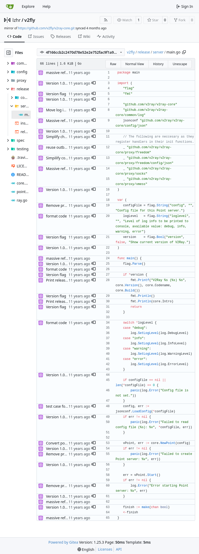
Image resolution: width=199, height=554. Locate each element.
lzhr (16, 20)
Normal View (134, 64)
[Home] (10, 6)
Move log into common (65, 109)
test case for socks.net (64, 406)
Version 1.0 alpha (60, 83)
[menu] (85, 549)
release (144, 52)
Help (46, 6)
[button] (93, 83)
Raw (113, 64)
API (119, 549)
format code (56, 216)
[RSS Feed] (106, 20)
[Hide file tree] (8, 52)
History (158, 64)
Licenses (105, 549)
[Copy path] (184, 52)
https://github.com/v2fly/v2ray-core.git (46, 28)
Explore (28, 6)
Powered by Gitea (63, 542)
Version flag (56, 93)
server (158, 52)
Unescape (180, 64)
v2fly (29, 20)
